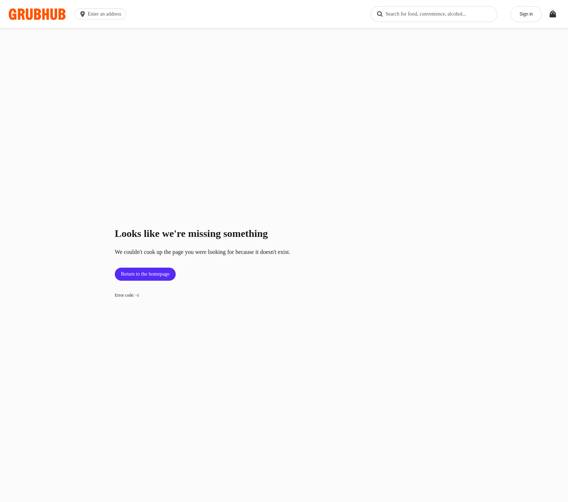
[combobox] (434, 14)
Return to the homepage (145, 274)
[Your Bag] (552, 14)
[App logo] (37, 14)
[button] (101, 14)
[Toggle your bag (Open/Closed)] (552, 14)
